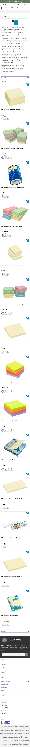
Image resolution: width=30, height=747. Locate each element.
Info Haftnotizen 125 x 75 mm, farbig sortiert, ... (12, 226)
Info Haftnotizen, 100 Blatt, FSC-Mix (9, 615)
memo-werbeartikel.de (6, 714)
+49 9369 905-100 (5, 704)
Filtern (15, 77)
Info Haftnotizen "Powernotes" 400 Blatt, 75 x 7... (12, 109)
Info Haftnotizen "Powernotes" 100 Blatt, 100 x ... (12, 576)
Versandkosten (26, 730)
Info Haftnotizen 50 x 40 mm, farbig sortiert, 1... (12, 148)
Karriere (2, 667)
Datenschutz (3, 670)
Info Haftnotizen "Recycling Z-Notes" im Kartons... (13, 459)
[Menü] (2, 8)
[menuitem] (2, 8)
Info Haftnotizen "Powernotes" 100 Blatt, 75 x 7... (12, 343)
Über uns (3, 662)
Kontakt (2, 677)
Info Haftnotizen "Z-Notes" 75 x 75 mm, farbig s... (12, 304)
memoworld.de (4, 716)
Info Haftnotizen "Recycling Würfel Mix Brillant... (12, 421)
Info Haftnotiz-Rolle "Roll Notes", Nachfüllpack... (12, 187)
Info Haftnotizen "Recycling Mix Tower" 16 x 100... (12, 382)
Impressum (3, 672)
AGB (2, 675)
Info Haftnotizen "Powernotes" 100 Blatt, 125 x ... (12, 498)
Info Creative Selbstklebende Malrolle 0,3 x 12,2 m (13, 537)
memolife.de (3, 713)
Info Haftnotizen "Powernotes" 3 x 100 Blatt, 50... (12, 265)
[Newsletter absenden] (26, 654)
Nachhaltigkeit (4, 664)
